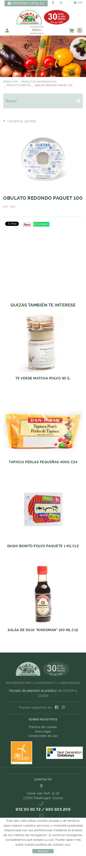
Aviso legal (43, 731)
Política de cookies (43, 727)
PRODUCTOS (10, 81)
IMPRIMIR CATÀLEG (26, 3)
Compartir (41, 224)
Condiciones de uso (43, 736)
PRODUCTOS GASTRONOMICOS (39, 81)
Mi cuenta (7, 30)
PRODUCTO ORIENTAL (19, 85)
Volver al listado (19, 121)
